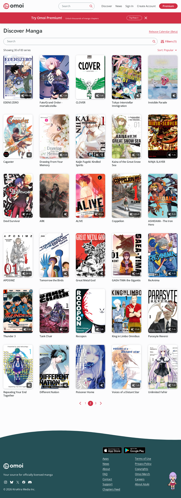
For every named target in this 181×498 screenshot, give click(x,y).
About (106, 469)
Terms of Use (143, 458)
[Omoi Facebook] (24, 482)
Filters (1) (168, 41)
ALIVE (79, 221)
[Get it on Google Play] (134, 450)
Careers (139, 479)
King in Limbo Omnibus (126, 336)
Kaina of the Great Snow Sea (126, 163)
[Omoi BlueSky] (12, 482)
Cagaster (8, 162)
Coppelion (118, 221)
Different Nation (49, 392)
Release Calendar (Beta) (163, 31)
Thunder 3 (9, 336)
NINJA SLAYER (156, 162)
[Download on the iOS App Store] (112, 450)
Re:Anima (154, 280)
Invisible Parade (157, 102)
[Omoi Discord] (30, 482)
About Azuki (142, 484)
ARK (42, 221)
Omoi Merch (142, 474)
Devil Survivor (11, 221)
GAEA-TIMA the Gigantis (126, 280)
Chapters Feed (111, 489)
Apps (106, 458)
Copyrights (141, 469)
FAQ (105, 474)
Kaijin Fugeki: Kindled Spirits (88, 163)
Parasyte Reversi (158, 336)
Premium (168, 6)
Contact (107, 479)
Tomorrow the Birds (52, 280)
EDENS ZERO (11, 102)
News (118, 6)
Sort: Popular (167, 50)
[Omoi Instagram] (5, 482)
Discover (106, 6)
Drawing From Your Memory (51, 163)
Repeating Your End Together (15, 394)
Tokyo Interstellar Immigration (122, 104)
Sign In (129, 6)
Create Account (146, 6)
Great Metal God (85, 280)
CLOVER (80, 102)
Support (108, 484)
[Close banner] (146, 18)
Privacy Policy (143, 464)
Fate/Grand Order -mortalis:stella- (51, 104)
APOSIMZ (9, 280)
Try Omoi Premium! (46, 18)
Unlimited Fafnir (157, 392)
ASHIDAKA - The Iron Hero (160, 223)
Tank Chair (46, 336)
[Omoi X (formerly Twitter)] (18, 482)
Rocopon (81, 336)
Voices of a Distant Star (125, 392)
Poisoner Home (85, 392)
